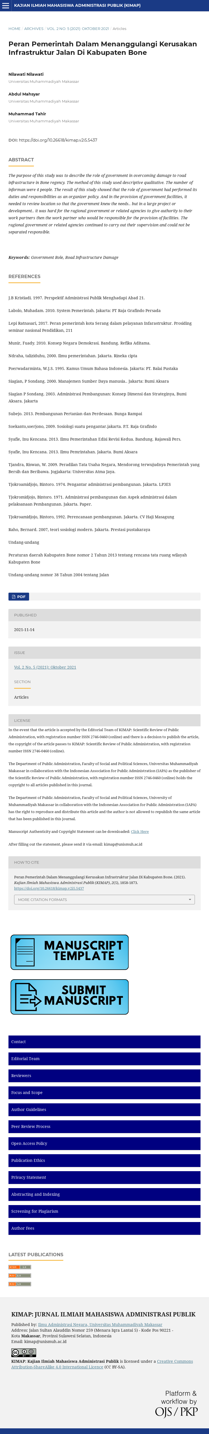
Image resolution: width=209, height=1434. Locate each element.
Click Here (140, 831)
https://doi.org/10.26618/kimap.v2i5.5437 (58, 140)
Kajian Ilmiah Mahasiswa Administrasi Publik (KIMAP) (77, 5)
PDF (20, 596)
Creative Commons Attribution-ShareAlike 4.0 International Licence (102, 1364)
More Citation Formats (42, 899)
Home (14, 28)
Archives (33, 28)
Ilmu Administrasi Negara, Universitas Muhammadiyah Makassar (100, 1324)
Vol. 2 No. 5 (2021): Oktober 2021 (78, 28)
